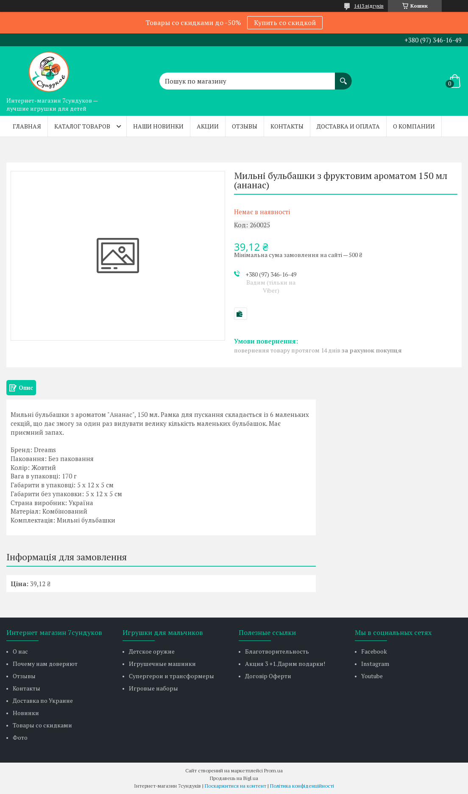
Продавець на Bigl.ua (234, 778)
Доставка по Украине (43, 700)
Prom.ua (273, 770)
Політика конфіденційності (302, 786)
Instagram (375, 664)
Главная (27, 126)
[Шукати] (343, 76)
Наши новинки (158, 126)
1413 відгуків (369, 6)
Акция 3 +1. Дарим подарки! (285, 664)
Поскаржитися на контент (235, 786)
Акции (208, 126)
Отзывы (244, 126)
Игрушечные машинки (162, 664)
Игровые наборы (153, 688)
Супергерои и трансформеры (171, 676)
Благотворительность (277, 651)
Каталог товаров (82, 126)
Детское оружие (152, 651)
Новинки (26, 713)
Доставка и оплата (348, 126)
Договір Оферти (268, 676)
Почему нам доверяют (45, 664)
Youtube (372, 676)
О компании (414, 126)
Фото (20, 737)
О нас (20, 651)
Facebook (374, 651)
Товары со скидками (42, 725)
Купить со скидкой (285, 22)
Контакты (287, 126)
